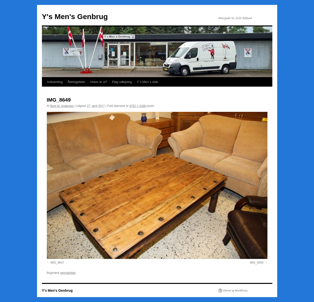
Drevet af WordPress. (235, 290)
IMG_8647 (57, 262)
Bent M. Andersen (62, 106)
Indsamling (55, 82)
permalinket (67, 273)
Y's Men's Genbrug (75, 16)
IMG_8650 (257, 262)
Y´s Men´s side (147, 82)
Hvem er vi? (98, 82)
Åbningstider (76, 82)
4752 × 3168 (137, 106)
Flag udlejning (122, 82)
